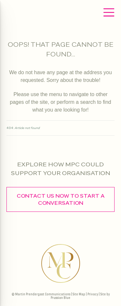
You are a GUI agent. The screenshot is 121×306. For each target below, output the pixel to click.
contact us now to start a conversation (61, 199)
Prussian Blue (60, 298)
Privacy (92, 294)
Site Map (79, 294)
